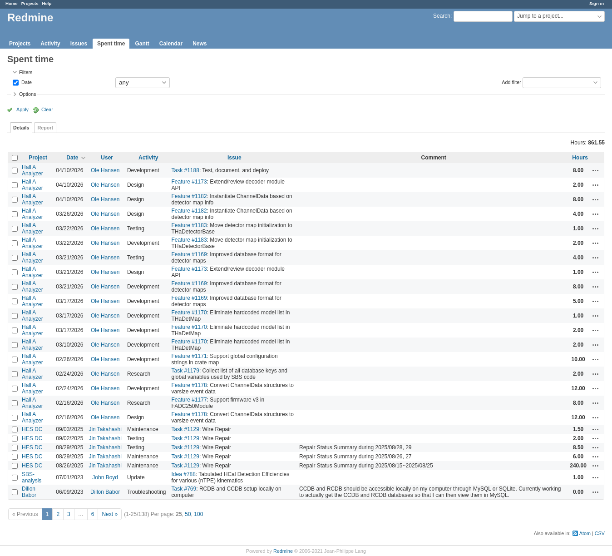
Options (27, 94)
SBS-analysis (31, 477)
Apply (22, 109)
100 (198, 514)
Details (21, 127)
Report (45, 127)
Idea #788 (184, 474)
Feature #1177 (189, 400)
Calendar (171, 43)
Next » (110, 514)
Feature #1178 (189, 385)
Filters (25, 72)
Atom (585, 533)
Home (11, 3)
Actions (595, 170)
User (107, 157)
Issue (234, 157)
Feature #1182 (189, 196)
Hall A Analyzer (32, 170)
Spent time (111, 43)
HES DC (32, 429)
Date (26, 81)
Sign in (596, 3)
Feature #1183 (189, 225)
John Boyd (105, 477)
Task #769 (184, 489)
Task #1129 (185, 429)
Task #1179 (185, 370)
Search (441, 16)
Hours (580, 157)
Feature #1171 (189, 356)
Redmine (283, 551)
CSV (600, 533)
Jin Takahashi (105, 429)
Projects (30, 3)
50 (188, 514)
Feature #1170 (189, 312)
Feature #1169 (189, 254)
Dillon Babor (29, 492)
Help (47, 3)
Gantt (142, 43)
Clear (47, 109)
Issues (78, 43)
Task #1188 (185, 170)
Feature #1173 (189, 182)
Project (38, 157)
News (199, 43)
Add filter (511, 81)
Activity (50, 43)
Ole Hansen (105, 170)
